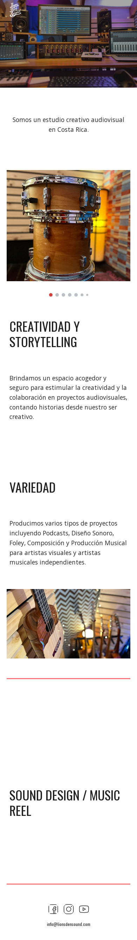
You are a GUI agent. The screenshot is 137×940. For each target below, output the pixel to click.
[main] (68, 124)
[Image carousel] (68, 233)
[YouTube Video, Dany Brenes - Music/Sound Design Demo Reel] (68, 730)
